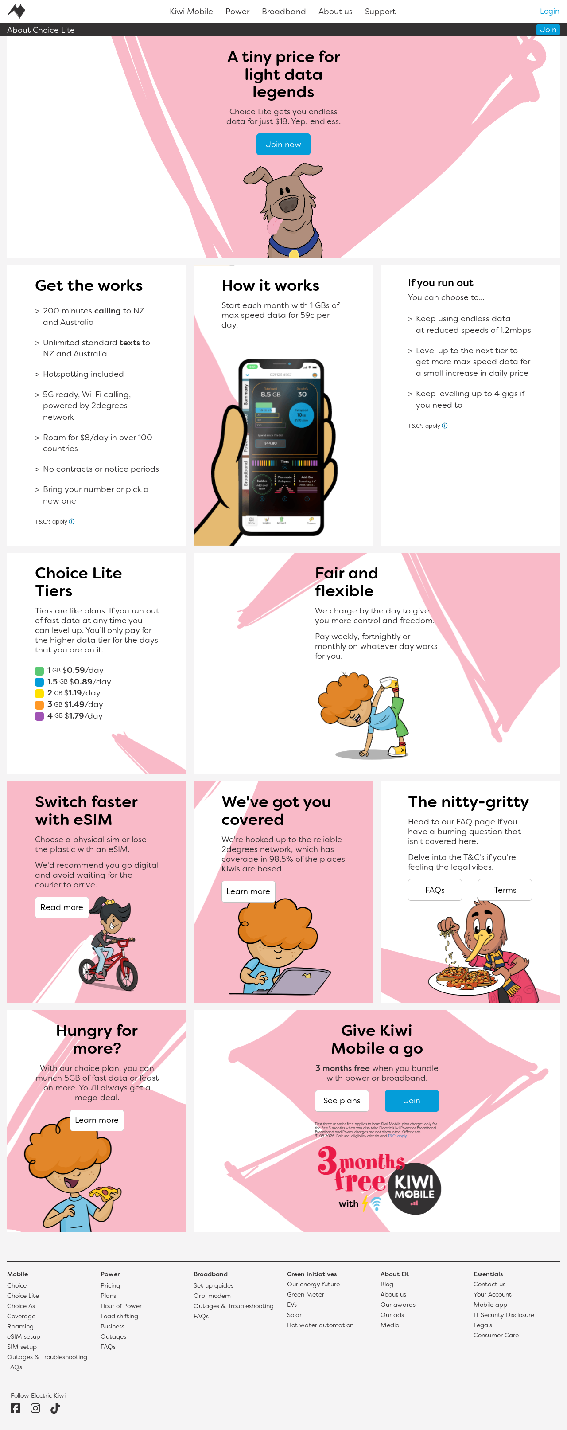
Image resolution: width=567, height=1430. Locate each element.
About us (335, 12)
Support (380, 12)
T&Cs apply (397, 1136)
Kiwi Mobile (191, 12)
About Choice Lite (41, 31)
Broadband (284, 12)
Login (549, 12)
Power (237, 12)
